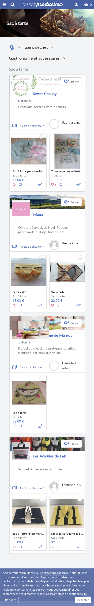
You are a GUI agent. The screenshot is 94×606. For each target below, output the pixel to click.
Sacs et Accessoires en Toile (40, 469)
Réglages (10, 599)
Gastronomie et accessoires (34, 58)
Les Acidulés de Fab (49, 456)
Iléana (38, 214)
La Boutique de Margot (52, 335)
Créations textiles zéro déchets (42, 107)
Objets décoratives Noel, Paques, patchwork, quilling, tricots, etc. (43, 229)
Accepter (83, 599)
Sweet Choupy (44, 93)
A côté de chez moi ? (32, 125)
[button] (88, 4)
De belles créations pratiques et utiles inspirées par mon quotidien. (47, 350)
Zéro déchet (36, 47)
